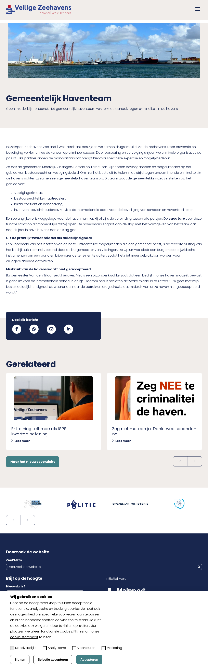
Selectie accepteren (53, 659)
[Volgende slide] (194, 461)
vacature (177, 218)
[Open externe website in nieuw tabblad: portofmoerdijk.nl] (30, 504)
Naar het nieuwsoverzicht (32, 462)
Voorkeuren (83, 648)
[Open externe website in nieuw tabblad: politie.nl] (79, 504)
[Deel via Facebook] (16, 329)
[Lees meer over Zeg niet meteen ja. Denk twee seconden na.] (154, 411)
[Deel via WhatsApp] (34, 329)
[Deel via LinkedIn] (68, 329)
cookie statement (24, 637)
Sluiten (19, 659)
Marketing (112, 648)
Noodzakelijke (23, 648)
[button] (197, 9)
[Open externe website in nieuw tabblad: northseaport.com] (177, 504)
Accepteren (89, 659)
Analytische (54, 648)
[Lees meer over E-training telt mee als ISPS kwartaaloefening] (53, 411)
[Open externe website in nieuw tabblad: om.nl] (128, 504)
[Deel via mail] (51, 329)
